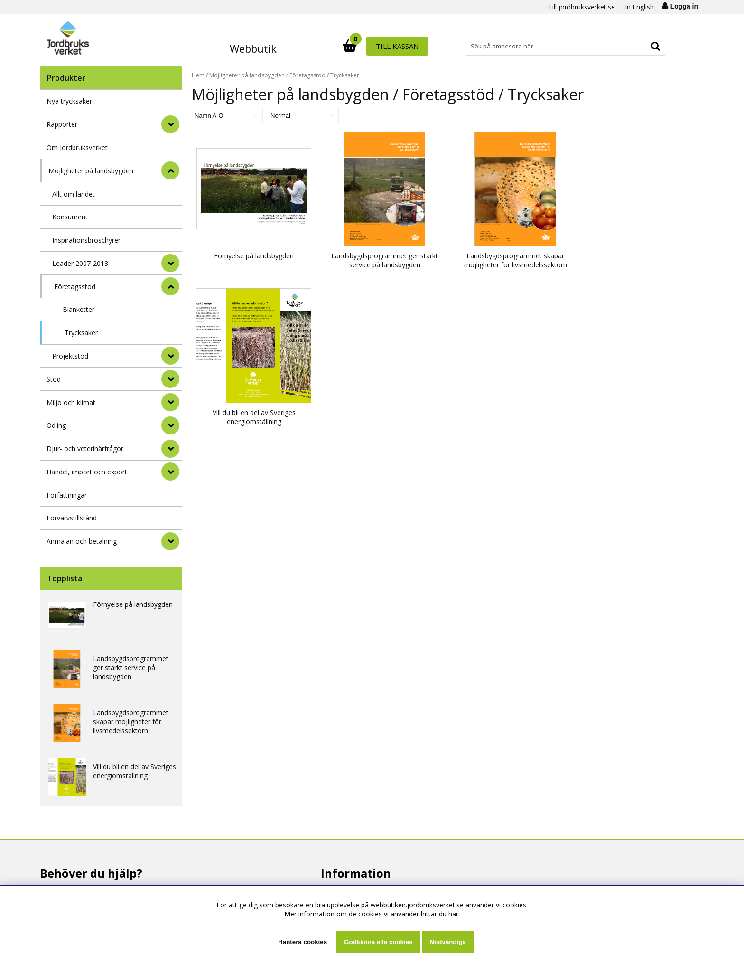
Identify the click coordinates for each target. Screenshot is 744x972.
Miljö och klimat (70, 402)
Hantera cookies (302, 941)
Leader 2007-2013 (80, 263)
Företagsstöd (74, 286)
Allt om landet (73, 193)
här (453, 913)
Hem (198, 75)
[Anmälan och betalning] (170, 541)
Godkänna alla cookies (378, 941)
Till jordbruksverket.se (581, 6)
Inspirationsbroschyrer (86, 240)
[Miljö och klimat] (170, 402)
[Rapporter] (170, 124)
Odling (56, 425)
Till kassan (634, 46)
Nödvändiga (448, 941)
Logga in (684, 6)
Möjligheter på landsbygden (90, 170)
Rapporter (61, 124)
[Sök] (413, 46)
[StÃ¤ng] (170, 170)
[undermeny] (170, 263)
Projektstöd (70, 355)
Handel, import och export (86, 471)
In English (639, 6)
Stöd (53, 379)
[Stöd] (170, 378)
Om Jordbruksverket (77, 147)
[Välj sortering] (227, 115)
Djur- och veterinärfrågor (84, 448)
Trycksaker (81, 332)
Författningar (66, 495)
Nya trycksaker (69, 100)
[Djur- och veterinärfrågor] (170, 448)
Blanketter (78, 309)
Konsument (70, 216)
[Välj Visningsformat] (303, 115)
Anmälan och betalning (81, 541)
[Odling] (170, 425)
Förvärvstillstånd (71, 517)
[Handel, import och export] (170, 471)
